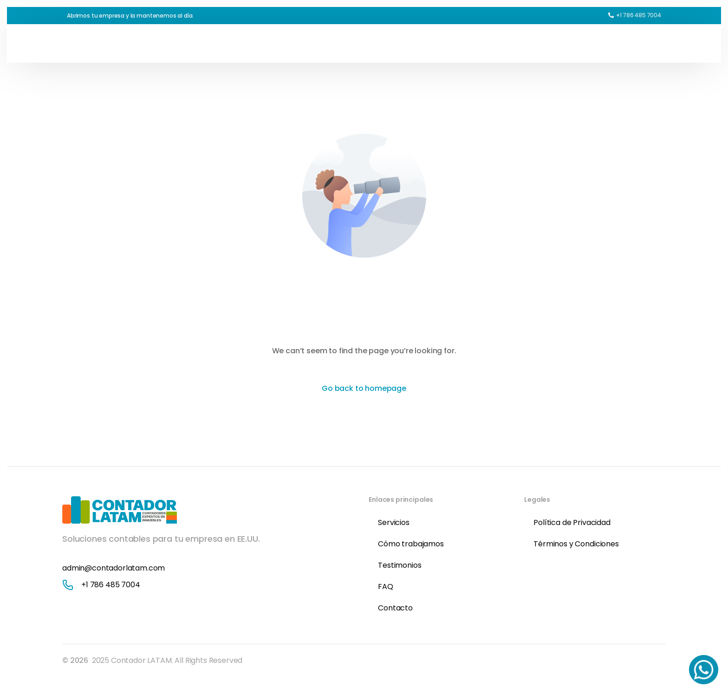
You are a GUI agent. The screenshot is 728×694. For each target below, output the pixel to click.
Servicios (394, 522)
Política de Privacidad (571, 522)
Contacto (395, 608)
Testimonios (399, 565)
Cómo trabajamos (411, 543)
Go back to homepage (364, 388)
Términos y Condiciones (575, 543)
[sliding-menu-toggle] (656, 43)
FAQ (385, 586)
